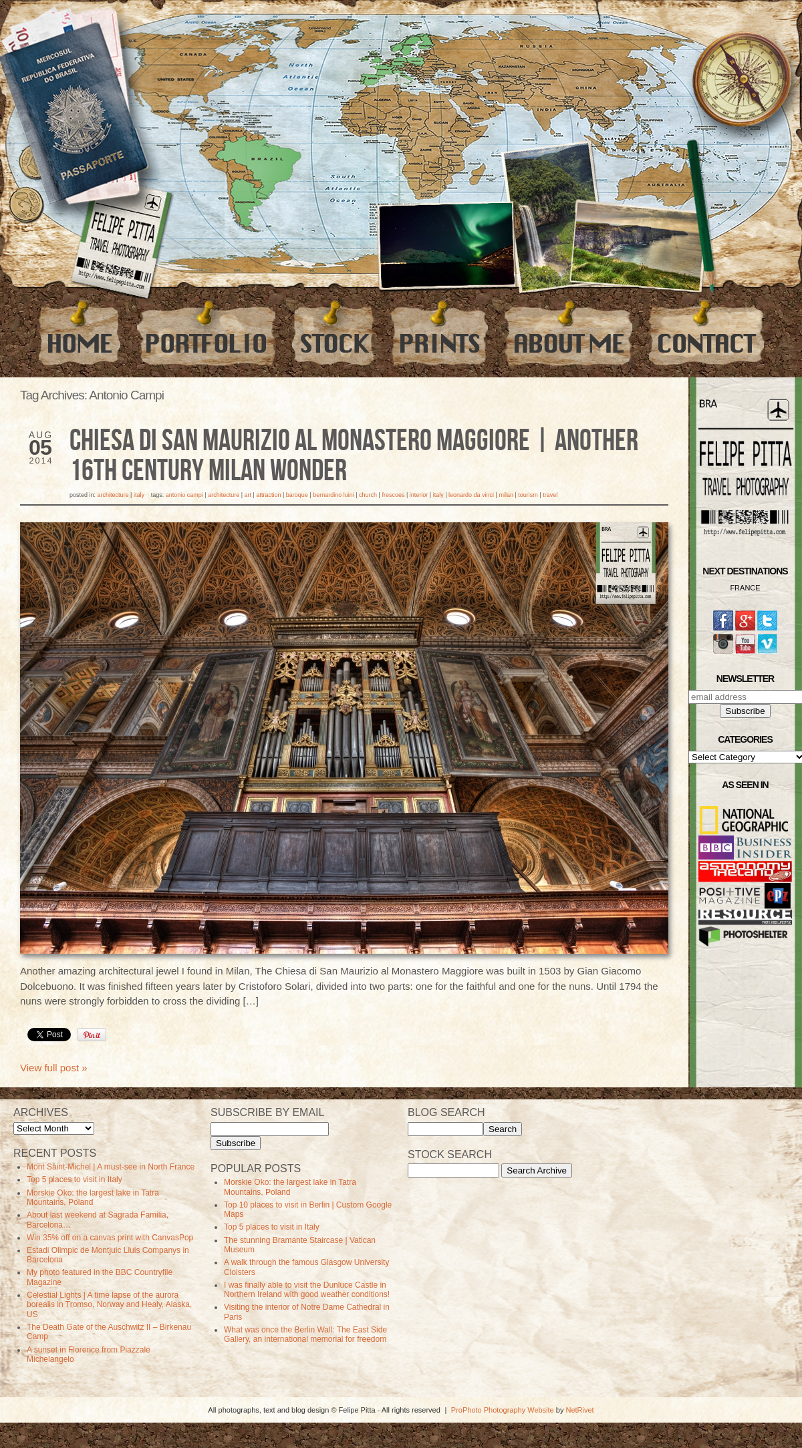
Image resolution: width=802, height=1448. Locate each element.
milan (506, 495)
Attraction (268, 495)
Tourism (528, 495)
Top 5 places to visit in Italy (74, 1179)
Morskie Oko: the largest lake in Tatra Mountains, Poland (93, 1197)
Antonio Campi (184, 495)
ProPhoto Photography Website (502, 1410)
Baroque (297, 495)
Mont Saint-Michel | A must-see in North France (110, 1166)
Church (368, 495)
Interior (419, 495)
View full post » (54, 1067)
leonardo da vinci (471, 495)
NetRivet (579, 1410)
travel (550, 495)
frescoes (393, 495)
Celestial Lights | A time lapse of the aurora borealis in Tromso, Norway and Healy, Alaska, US (109, 1304)
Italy (139, 495)
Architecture (113, 495)
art (248, 495)
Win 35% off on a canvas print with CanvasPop (110, 1237)
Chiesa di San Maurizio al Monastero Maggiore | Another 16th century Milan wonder (354, 456)
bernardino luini (333, 495)
